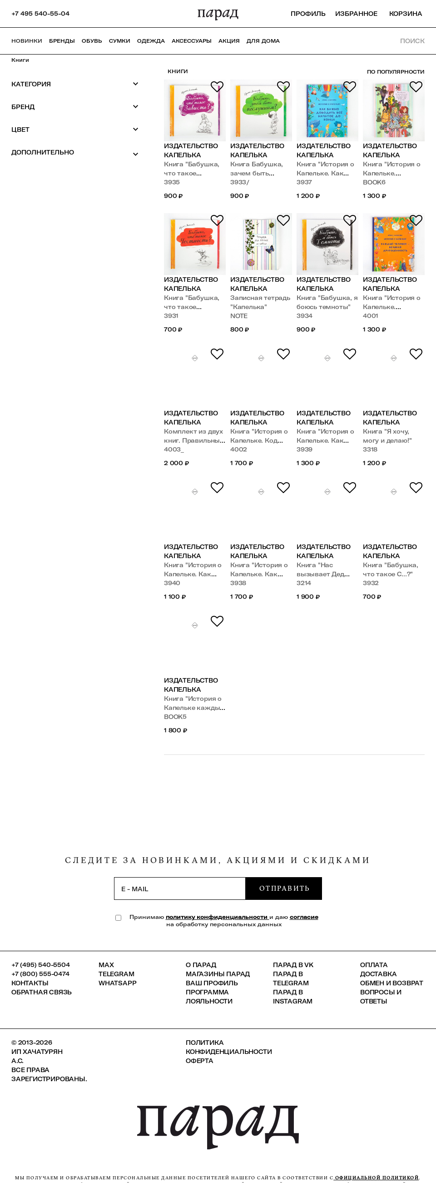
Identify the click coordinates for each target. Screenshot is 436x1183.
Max (106, 964)
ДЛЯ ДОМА (263, 41)
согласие (304, 916)
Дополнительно (75, 153)
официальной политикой (376, 1178)
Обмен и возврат (391, 983)
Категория (75, 84)
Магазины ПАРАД (218, 974)
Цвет (75, 129)
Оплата (374, 964)
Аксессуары (192, 41)
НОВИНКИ (26, 41)
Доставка (378, 974)
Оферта (199, 1060)
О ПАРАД (201, 964)
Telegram (116, 974)
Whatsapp (117, 983)
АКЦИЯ (229, 41)
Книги (20, 60)
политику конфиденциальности (217, 916)
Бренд (75, 106)
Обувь (92, 41)
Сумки (119, 41)
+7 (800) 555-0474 (40, 974)
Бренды (62, 41)
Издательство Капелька (191, 150)
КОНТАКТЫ (29, 983)
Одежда (151, 41)
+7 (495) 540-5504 (40, 964)
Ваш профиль (212, 983)
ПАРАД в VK (293, 964)
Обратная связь (41, 992)
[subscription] (180, 888)
